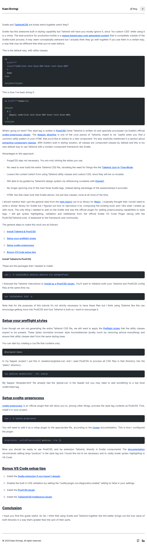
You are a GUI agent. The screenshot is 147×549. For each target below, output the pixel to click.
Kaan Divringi (10, 8)
